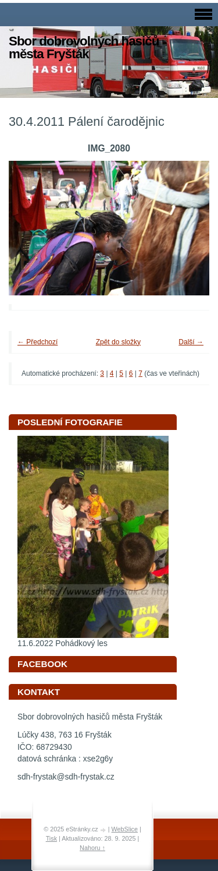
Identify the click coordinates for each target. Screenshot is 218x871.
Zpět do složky (118, 342)
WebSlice (125, 829)
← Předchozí (37, 342)
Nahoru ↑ (92, 847)
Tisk (51, 838)
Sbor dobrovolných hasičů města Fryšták (84, 47)
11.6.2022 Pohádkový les (62, 643)
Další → (190, 342)
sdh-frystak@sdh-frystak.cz (66, 777)
